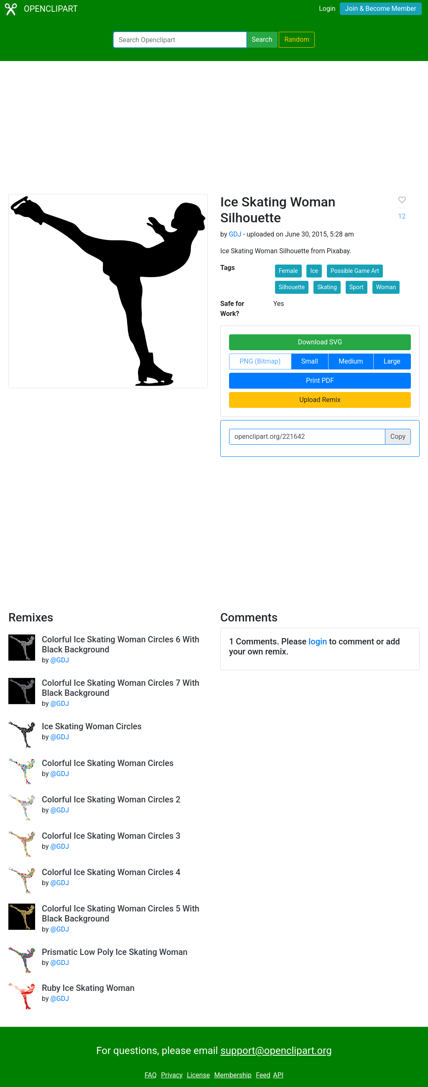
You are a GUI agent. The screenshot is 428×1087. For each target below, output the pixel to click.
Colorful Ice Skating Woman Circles (107, 763)
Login (327, 9)
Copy (397, 436)
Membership (232, 1075)
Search (262, 39)
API (278, 1075)
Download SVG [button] (320, 342)
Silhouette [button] (292, 287)
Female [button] (288, 270)
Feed (263, 1075)
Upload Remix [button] (319, 400)
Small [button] (309, 361)
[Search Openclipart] (180, 40)
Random (296, 39)
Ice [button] (314, 270)
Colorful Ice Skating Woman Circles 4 (111, 872)
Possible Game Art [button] (355, 270)
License (198, 1075)
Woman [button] (386, 287)
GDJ (235, 234)
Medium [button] (351, 361)
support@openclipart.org (275, 1050)
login (317, 641)
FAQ (151, 1075)
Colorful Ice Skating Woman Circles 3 (111, 836)
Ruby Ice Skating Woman (88, 988)
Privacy (172, 1075)
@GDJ (59, 660)
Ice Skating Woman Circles (92, 726)
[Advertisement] (214, 131)
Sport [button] (356, 287)
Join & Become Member (380, 9)
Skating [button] (327, 287)
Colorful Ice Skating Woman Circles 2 (111, 799)
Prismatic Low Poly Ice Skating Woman (115, 952)
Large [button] (392, 361)
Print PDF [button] (320, 380)
